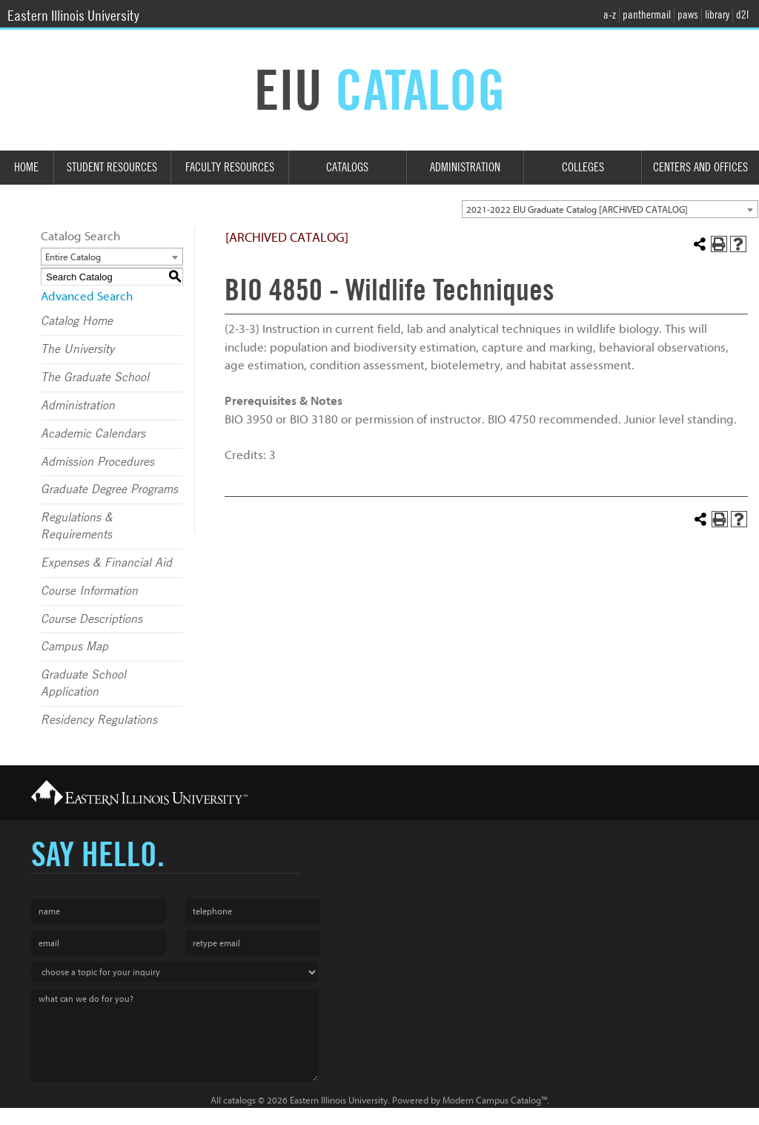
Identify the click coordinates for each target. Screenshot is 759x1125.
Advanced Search (87, 296)
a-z (609, 15)
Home (26, 167)
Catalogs (347, 167)
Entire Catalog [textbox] (73, 257)
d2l (742, 15)
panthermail (647, 15)
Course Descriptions (91, 619)
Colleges (583, 167)
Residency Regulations (99, 720)
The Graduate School (95, 377)
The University (77, 349)
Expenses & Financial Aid (106, 562)
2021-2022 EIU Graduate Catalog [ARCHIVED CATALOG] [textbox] (577, 209)
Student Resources (112, 167)
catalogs (239, 1100)
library (717, 15)
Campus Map (74, 646)
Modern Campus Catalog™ (495, 1100)
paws (687, 15)
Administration (465, 167)
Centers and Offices (700, 167)
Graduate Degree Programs (109, 489)
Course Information (89, 591)
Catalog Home (77, 321)
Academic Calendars (93, 433)
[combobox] (610, 209)
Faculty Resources (229, 167)
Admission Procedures (97, 462)
